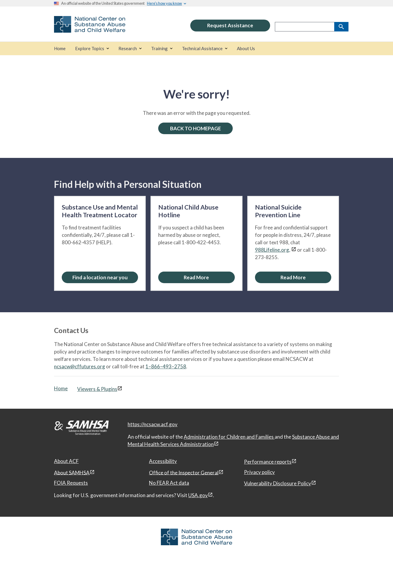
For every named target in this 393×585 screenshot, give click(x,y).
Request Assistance (230, 25)
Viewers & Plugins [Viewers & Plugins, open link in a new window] (97, 389)
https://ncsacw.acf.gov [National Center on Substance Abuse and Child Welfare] (153, 424)
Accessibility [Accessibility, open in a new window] (163, 461)
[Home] (59, 48)
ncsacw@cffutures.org (79, 366)
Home (61, 388)
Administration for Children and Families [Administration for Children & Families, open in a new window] (229, 437)
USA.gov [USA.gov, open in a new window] (198, 495)
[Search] (341, 26)
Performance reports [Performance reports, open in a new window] (267, 462)
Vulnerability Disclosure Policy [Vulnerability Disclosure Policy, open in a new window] (277, 483)
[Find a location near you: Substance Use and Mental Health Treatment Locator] (100, 277)
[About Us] (246, 48)
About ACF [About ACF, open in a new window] (66, 461)
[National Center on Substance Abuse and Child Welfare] (89, 29)
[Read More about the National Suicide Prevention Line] (293, 277)
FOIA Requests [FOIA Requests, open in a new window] (71, 483)
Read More (196, 277)
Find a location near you (100, 277)
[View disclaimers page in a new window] (293, 250)
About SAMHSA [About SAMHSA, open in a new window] (72, 472)
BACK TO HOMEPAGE (195, 128)
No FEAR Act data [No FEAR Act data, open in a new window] (169, 483)
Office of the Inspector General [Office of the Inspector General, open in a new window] (183, 472)
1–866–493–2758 (165, 366)
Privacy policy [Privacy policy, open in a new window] (259, 472)
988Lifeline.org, (272, 250)
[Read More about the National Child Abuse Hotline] (196, 277)
